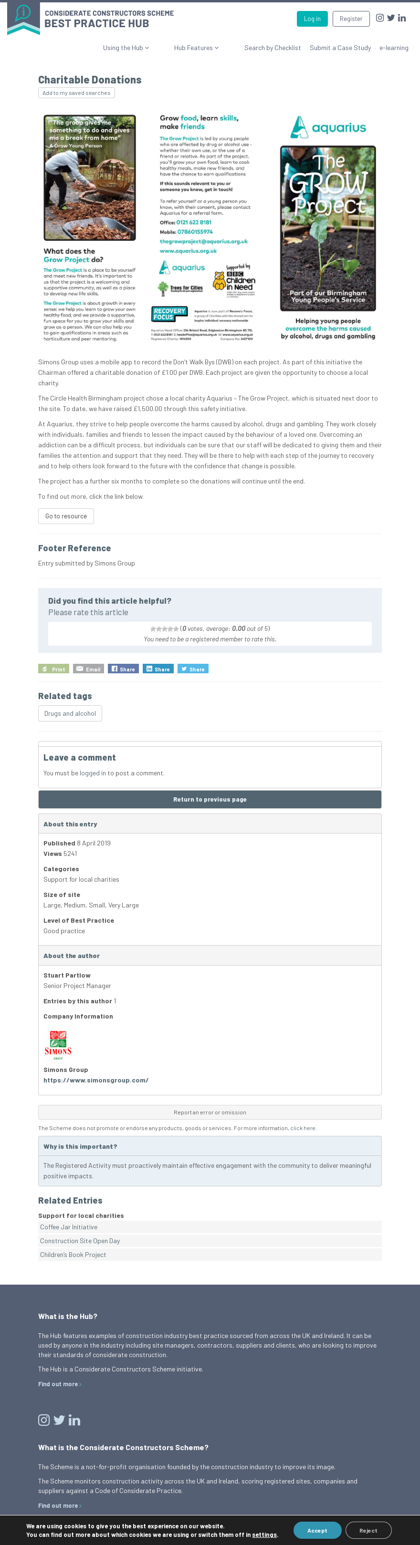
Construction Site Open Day (80, 1240)
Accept (317, 1530)
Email (93, 669)
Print (58, 669)
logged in (93, 773)
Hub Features (211, 47)
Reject (368, 1530)
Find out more (58, 1384)
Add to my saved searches (76, 92)
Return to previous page (210, 799)
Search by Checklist (272, 47)
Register (351, 18)
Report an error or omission (210, 1112)
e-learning (394, 47)
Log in (312, 18)
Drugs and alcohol (70, 713)
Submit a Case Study (340, 47)
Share (127, 669)
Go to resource (66, 516)
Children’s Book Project (73, 1254)
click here (302, 1127)
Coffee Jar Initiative (68, 1227)
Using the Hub (157, 47)
